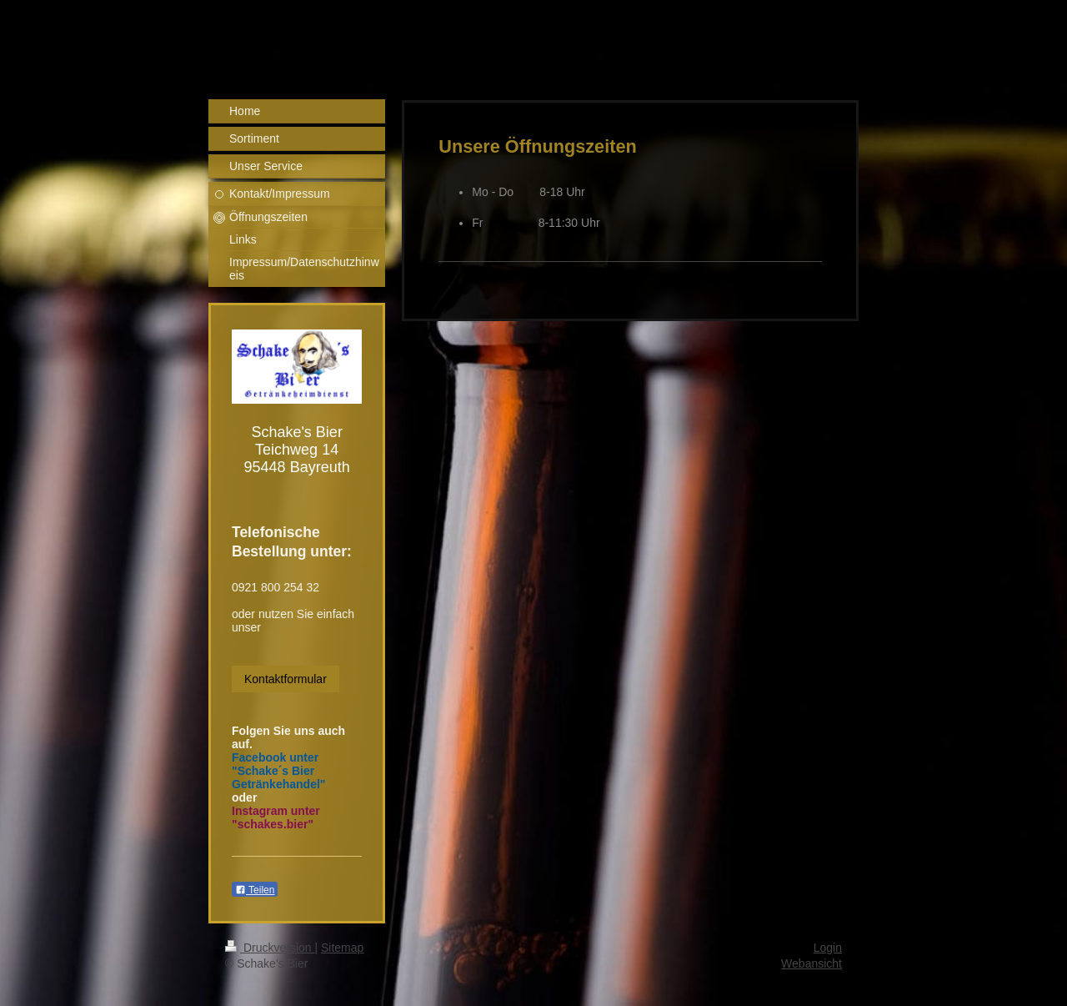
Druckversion (269, 947)
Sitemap (342, 947)
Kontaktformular (285, 679)
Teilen (254, 890)
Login (828, 947)
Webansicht (811, 963)
